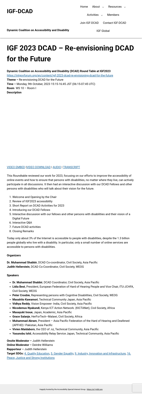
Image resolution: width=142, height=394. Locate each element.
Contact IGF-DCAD (114, 22)
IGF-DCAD (20, 11)
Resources (115, 6)
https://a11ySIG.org (94, 389)
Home (84, 6)
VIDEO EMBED (16, 167)
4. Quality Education (36, 353)
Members (113, 14)
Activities (93, 14)
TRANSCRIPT (71, 167)
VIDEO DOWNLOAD (38, 167)
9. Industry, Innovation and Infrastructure (100, 353)
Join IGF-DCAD (89, 22)
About (96, 6)
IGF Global (103, 31)
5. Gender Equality (62, 353)
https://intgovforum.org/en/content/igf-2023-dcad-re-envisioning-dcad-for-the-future (60, 75)
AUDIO (57, 167)
